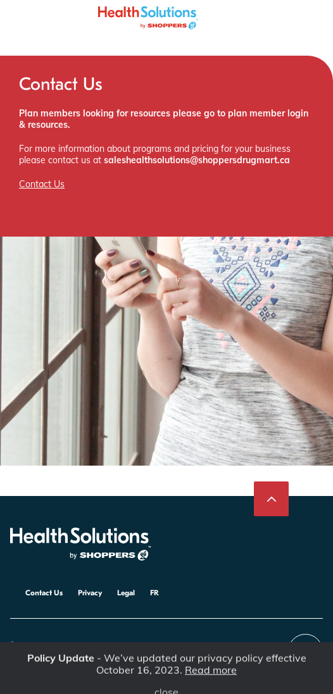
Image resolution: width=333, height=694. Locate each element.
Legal (126, 592)
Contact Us (42, 184)
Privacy (90, 592)
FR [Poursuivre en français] (154, 592)
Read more (211, 673)
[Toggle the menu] (15, 12)
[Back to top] (271, 498)
